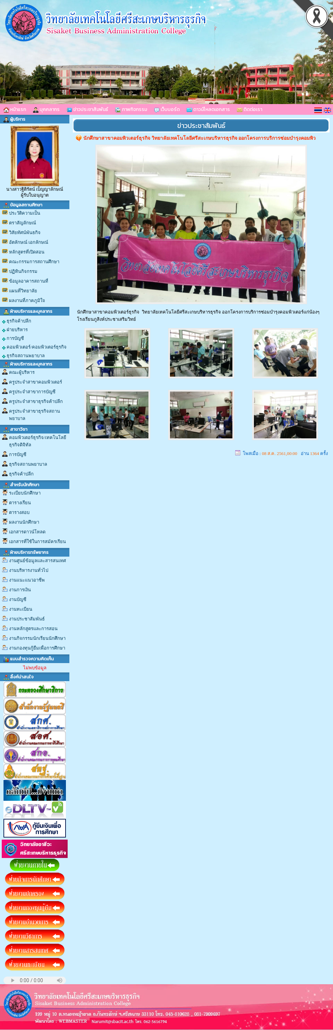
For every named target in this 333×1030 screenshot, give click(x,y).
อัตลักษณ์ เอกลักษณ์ (28, 242)
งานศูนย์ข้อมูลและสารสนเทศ (37, 560)
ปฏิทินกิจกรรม (23, 271)
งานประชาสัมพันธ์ (27, 618)
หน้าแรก (14, 109)
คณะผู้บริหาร (22, 372)
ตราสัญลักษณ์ (22, 222)
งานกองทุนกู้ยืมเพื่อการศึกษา (37, 648)
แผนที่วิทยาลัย (23, 290)
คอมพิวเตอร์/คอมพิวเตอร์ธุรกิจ (34, 347)
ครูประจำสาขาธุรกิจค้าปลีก (36, 401)
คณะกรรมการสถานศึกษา (34, 261)
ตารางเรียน (20, 502)
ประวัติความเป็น (24, 213)
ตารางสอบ (19, 512)
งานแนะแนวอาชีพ (27, 580)
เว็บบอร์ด (167, 109)
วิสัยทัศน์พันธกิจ (25, 232)
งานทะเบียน (20, 609)
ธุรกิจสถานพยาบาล (23, 356)
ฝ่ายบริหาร (15, 330)
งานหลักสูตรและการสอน (33, 628)
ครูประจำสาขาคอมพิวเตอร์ (35, 382)
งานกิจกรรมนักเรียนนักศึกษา (37, 638)
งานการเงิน (20, 589)
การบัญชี (13, 338)
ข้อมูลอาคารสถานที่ (28, 281)
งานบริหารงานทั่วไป (28, 570)
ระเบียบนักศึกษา (25, 493)
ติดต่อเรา (249, 109)
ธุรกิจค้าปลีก (16, 321)
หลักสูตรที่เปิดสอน (26, 252)
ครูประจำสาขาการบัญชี (32, 391)
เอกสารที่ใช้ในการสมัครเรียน (37, 541)
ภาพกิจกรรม (131, 109)
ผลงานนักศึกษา (24, 522)
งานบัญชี (17, 599)
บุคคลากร (46, 109)
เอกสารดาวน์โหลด (27, 531)
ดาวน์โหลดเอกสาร (208, 109)
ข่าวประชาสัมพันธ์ (87, 109)
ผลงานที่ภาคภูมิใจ (27, 300)
